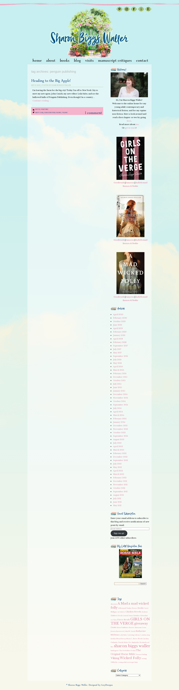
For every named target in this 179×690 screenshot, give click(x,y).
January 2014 (119, 422)
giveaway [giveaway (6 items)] (141, 623)
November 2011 (120, 485)
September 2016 (120, 356)
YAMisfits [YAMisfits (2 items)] (114, 662)
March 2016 (118, 370)
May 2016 (117, 363)
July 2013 (117, 443)
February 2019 (119, 332)
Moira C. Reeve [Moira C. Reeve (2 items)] (131, 639)
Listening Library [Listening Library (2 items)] (134, 635)
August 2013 (118, 439)
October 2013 (119, 432)
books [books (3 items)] (141, 608)
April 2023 (118, 314)
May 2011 (117, 505)
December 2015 (120, 377)
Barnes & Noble (130, 186)
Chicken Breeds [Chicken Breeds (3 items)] (133, 612)
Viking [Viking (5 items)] (115, 658)
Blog (77, 61)
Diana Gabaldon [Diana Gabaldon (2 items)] (134, 615)
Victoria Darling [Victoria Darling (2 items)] (141, 654)
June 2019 (117, 325)
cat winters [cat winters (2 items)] (121, 612)
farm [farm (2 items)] (115, 620)
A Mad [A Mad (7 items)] (123, 603)
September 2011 (120, 491)
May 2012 (117, 467)
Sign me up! (119, 533)
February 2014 (119, 419)
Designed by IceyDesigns (101, 685)
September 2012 (120, 460)
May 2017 (117, 353)
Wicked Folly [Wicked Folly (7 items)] (130, 658)
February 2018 (119, 342)
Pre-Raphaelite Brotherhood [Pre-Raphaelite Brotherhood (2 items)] (139, 642)
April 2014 (118, 412)
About (50, 61)
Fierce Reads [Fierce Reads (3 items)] (123, 620)
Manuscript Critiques (115, 61)
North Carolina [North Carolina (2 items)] (143, 639)
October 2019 (119, 321)
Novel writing (41, 109)
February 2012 (119, 478)
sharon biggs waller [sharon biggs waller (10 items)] (132, 646)
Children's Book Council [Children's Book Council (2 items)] (119, 615)
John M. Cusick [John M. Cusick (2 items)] (130, 631)
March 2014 (118, 415)
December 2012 (120, 457)
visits (89, 61)
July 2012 (117, 464)
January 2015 (119, 391)
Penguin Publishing (52, 112)
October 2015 (119, 380)
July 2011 (117, 498)
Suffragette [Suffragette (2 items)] (115, 650)
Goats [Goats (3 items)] (113, 627)
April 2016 (118, 366)
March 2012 (118, 474)
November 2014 (120, 398)
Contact (142, 61)
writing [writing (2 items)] (144, 658)
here (129, 121)
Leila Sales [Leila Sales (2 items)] (123, 635)
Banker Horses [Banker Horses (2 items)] (132, 608)
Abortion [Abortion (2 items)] (114, 604)
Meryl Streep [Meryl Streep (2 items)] (121, 639)
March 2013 (118, 450)
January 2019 (119, 335)
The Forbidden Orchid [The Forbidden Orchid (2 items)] (127, 650)
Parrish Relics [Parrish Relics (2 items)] (123, 642)
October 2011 (119, 488)
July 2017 (117, 349)
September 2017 (120, 346)
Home (37, 61)
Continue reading (41, 101)
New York (39, 112)
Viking (65, 112)
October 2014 (119, 401)
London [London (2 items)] (143, 635)
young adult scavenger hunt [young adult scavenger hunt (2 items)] (128, 662)
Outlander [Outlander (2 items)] (114, 642)
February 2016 (119, 373)
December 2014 (120, 394)
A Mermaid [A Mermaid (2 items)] (122, 608)
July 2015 (117, 384)
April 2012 (118, 471)
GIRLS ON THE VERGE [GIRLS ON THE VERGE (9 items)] (130, 621)
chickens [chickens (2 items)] (144, 612)
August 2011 (118, 495)
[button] (130, 563)
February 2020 (120, 318)
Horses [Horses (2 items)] (131, 627)
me (137, 124)
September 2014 (120, 405)
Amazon (130, 183)
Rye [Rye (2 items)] (112, 647)
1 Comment (93, 113)
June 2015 (117, 387)
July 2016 (117, 360)
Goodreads (119, 183)
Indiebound (141, 183)
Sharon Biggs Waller (61, 85)
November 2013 (120, 429)
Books (64, 61)
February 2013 (119, 453)
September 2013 (120, 436)
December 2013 (120, 425)
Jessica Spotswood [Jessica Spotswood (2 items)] (117, 631)
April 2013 (118, 446)
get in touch (130, 128)
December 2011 (120, 481)
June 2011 (117, 502)
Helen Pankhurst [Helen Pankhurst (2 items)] (122, 627)
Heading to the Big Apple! (50, 80)
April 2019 (118, 328)
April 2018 (118, 339)
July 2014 (117, 408)
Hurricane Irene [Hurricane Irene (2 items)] (140, 627)
